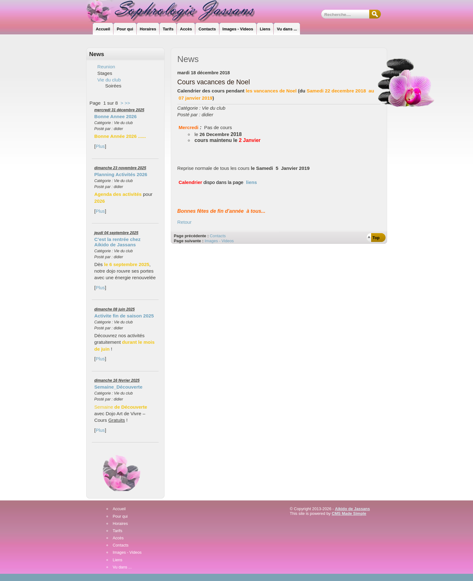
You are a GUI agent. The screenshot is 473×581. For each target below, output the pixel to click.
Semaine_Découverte (118, 387)
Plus (100, 146)
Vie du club (109, 79)
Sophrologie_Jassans (175, 11)
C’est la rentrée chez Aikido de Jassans (117, 242)
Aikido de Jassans (352, 508)
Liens (118, 560)
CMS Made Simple (349, 513)
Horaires (120, 524)
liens (251, 182)
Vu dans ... (122, 567)
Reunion (106, 66)
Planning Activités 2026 (120, 174)
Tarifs (118, 531)
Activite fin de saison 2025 (124, 315)
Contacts (218, 235)
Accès (118, 538)
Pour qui (120, 517)
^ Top (374, 237)
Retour (184, 222)
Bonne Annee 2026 (115, 116)
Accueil (119, 509)
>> (127, 103)
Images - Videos (219, 240)
